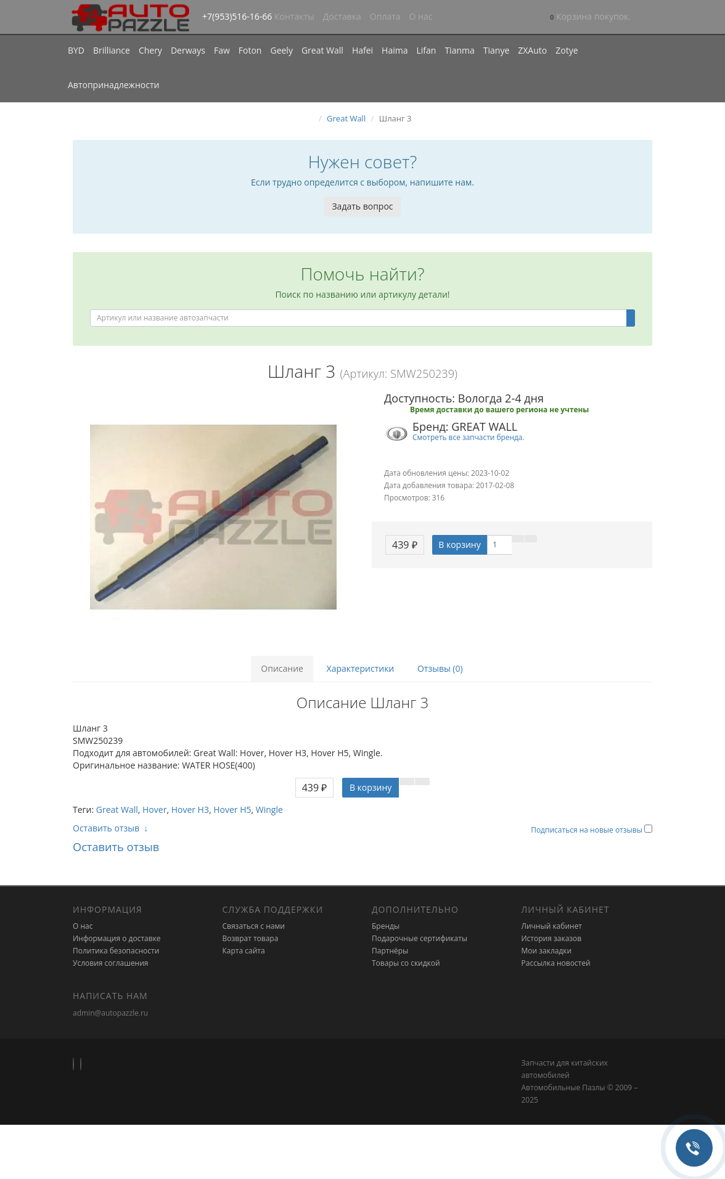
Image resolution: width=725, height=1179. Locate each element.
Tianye (496, 50)
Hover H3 (190, 809)
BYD (76, 50)
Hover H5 (232, 809)
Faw (222, 50)
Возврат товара (251, 938)
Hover (154, 809)
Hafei (362, 50)
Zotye (566, 50)
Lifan (426, 50)
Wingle (269, 809)
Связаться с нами (254, 926)
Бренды (385, 926)
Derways (188, 50)
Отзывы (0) (440, 668)
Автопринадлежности (113, 85)
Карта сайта (244, 950)
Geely (281, 50)
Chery (150, 50)
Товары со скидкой (406, 963)
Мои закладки (547, 950)
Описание (282, 668)
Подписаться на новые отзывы (587, 830)
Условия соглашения (110, 963)
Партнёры (390, 950)
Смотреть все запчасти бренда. (468, 437)
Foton (250, 50)
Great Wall (322, 50)
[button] (590, 17)
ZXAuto (532, 50)
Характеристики (361, 668)
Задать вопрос (362, 206)
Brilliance (111, 50)
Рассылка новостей (556, 963)
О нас (421, 16)
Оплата (385, 16)
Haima (395, 50)
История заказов (552, 938)
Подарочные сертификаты (419, 938)
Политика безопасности (116, 950)
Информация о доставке (117, 938)
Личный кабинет (552, 926)
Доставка (342, 16)
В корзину (459, 544)
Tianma (459, 50)
